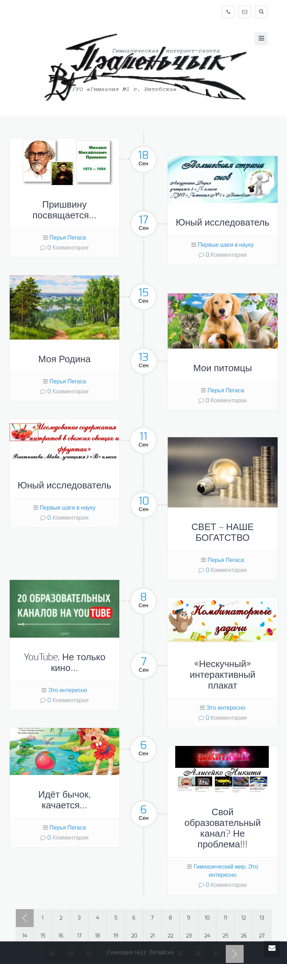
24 (207, 936)
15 (42, 936)
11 (225, 918)
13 (261, 918)
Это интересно (67, 690)
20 (134, 936)
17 (79, 936)
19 (115, 936)
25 (225, 936)
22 (170, 936)
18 (97, 936)
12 (243, 918)
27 (262, 936)
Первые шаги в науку (226, 245)
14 (24, 936)
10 (207, 918)
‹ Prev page (25, 918)
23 (189, 936)
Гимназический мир (219, 867)
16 (60, 936)
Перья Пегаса (67, 238)
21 (152, 936)
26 (244, 936)
